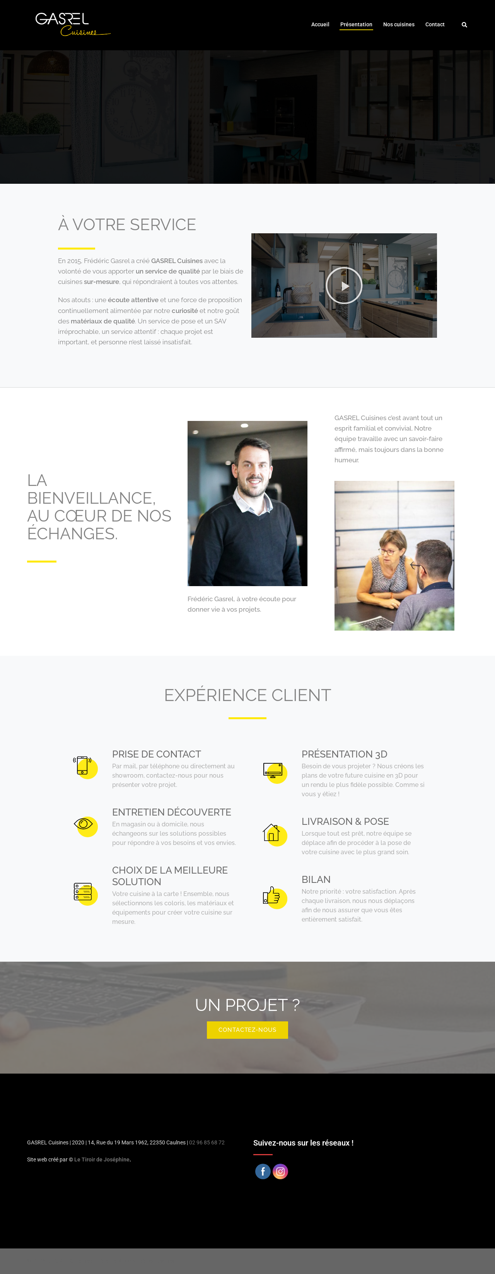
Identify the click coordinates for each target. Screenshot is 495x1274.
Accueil (320, 24)
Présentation (356, 24)
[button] (344, 285)
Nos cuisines (399, 24)
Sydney (166, 1260)
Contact (435, 24)
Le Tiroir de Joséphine (102, 1159)
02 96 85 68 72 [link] (207, 1142)
